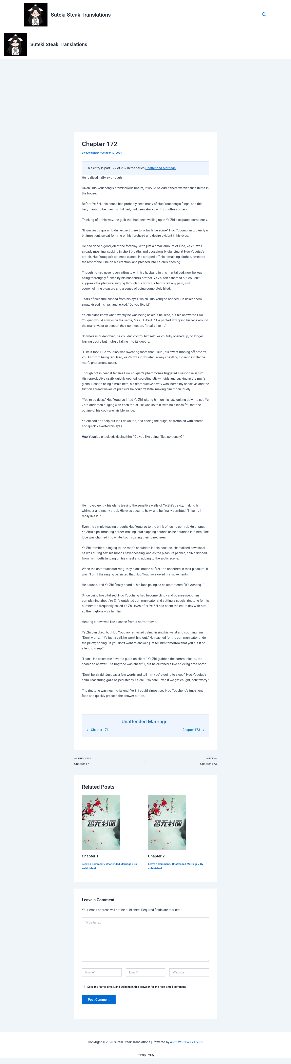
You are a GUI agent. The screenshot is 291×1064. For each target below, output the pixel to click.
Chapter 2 (157, 856)
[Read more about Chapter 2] (167, 823)
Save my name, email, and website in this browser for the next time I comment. (137, 987)
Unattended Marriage (160, 168)
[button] (264, 14)
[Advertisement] (145, 102)
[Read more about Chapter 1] (101, 823)
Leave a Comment (93, 864)
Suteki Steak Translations (81, 15)
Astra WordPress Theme (186, 1043)
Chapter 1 (90, 856)
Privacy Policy (145, 1055)
